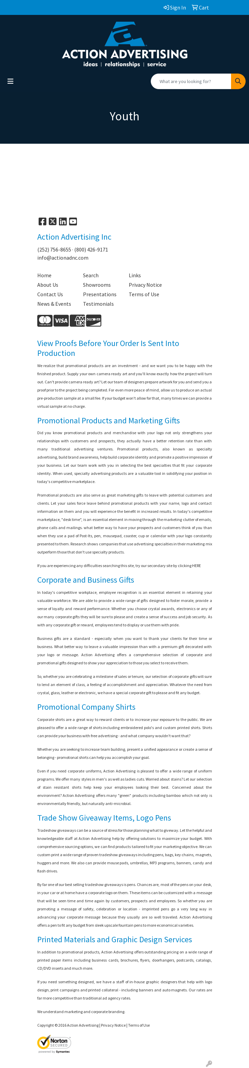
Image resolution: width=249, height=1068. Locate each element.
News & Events (54, 303)
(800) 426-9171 (91, 249)
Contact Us (50, 294)
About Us (47, 284)
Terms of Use (144, 294)
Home (44, 275)
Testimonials (98, 303)
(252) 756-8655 (54, 249)
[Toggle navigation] (10, 81)
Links (135, 275)
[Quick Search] (191, 81)
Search (91, 275)
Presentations (100, 294)
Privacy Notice (145, 284)
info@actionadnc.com (62, 257)
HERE (196, 565)
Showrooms (97, 284)
